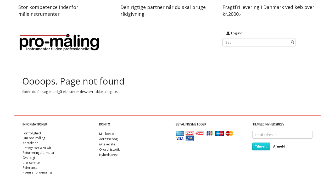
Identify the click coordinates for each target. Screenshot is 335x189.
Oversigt (29, 157)
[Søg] (292, 42)
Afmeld (279, 146)
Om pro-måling (34, 138)
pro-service (31, 162)
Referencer (31, 167)
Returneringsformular (38, 152)
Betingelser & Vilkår (37, 148)
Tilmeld (261, 146)
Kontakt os (30, 143)
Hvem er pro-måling (37, 172)
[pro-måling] (59, 42)
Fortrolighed (32, 133)
